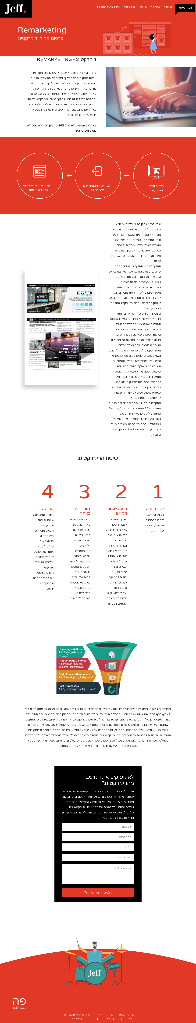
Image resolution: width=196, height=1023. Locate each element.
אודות (98, 1014)
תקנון (122, 1014)
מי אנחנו (143, 7)
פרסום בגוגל (129, 7)
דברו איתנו (185, 8)
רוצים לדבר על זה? (98, 892)
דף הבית (168, 7)
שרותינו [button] (155, 7)
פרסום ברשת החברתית (108, 7)
